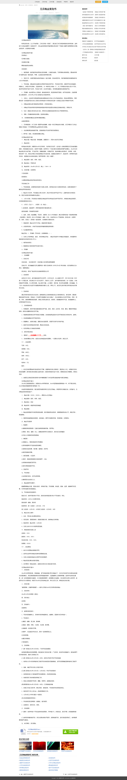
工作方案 (51, 1)
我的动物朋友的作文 (87, 28)
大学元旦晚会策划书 (54, 763)
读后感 (96, 60)
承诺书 (96, 57)
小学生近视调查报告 (87, 44)
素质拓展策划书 (24, 770)
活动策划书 (52, 758)
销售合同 (84, 60)
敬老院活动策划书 (25, 760)
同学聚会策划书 (24, 767)
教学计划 (84, 55)
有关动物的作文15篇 (99, 20)
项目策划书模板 (53, 770)
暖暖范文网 (61, 778)
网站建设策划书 (53, 765)
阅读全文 (51, 12)
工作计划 (44, 1)
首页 (26, 5)
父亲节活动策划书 (54, 760)
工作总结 (37, 1)
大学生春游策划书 (25, 765)
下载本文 (57, 12)
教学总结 (84, 57)
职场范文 (31, 5)
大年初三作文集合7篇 (88, 46)
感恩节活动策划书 (25, 763)
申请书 (66, 1)
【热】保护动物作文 (87, 25)
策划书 (72, 1)
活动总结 (59, 1)
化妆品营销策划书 (25, 758)
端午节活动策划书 (54, 767)
